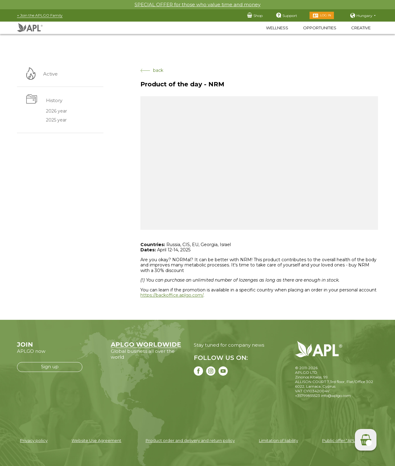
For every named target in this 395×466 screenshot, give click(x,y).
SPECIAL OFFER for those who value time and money (197, 4)
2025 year (56, 120)
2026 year (56, 111)
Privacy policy (34, 440)
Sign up (50, 366)
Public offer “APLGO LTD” (347, 440)
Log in (325, 15)
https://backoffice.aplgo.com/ (171, 295)
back (151, 70)
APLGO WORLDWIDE (146, 344)
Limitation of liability (278, 440)
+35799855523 (307, 395)
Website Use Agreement (96, 440)
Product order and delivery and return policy (190, 440)
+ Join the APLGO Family (40, 15)
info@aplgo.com (336, 395)
